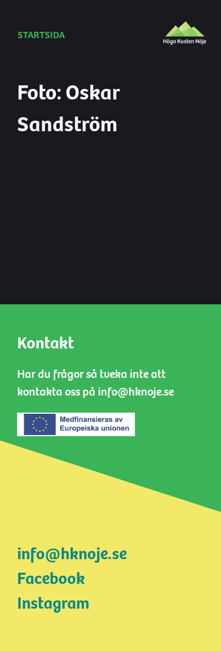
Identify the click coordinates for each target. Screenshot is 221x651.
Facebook (51, 579)
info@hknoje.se (72, 554)
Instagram (53, 603)
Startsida (41, 35)
